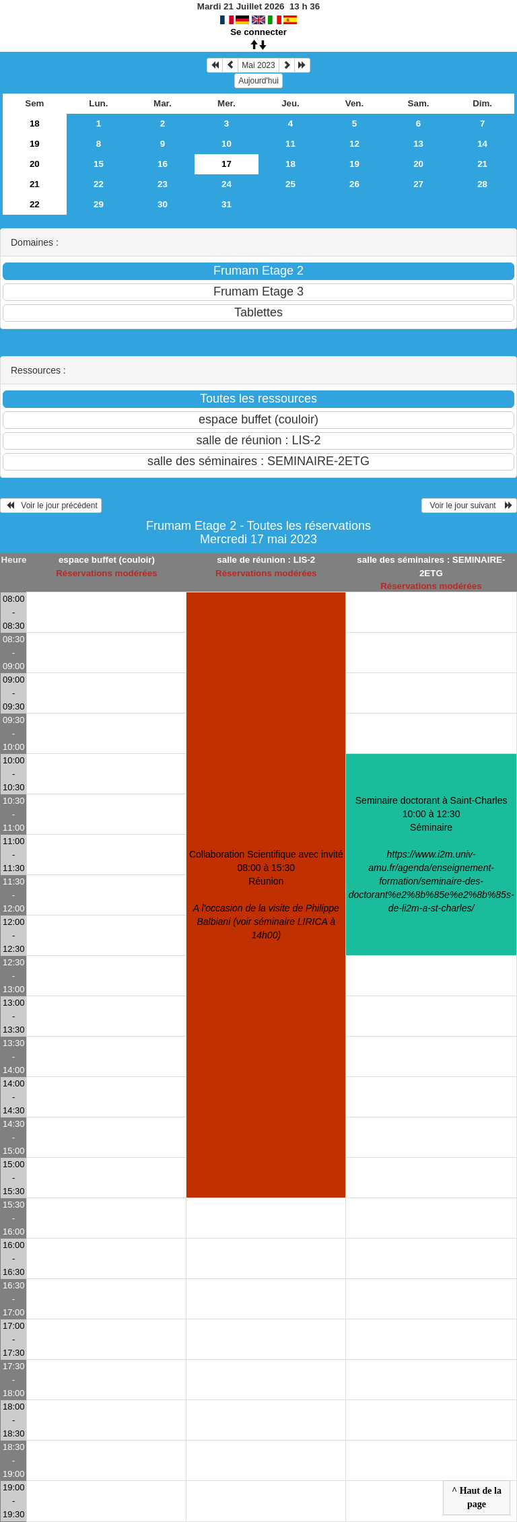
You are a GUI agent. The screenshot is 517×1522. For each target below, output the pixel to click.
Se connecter (258, 32)
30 (163, 204)
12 (354, 144)
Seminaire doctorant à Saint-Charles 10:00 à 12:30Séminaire (431, 854)
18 (35, 123)
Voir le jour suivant (469, 505)
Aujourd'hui (258, 80)
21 (482, 164)
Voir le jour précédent (51, 505)
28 (482, 184)
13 (418, 144)
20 (35, 164)
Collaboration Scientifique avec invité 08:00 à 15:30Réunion (266, 894)
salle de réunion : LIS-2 (266, 560)
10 (226, 144)
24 (226, 184)
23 (163, 184)
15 (99, 164)
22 (99, 184)
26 (354, 184)
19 (35, 144)
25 (290, 184)
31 (226, 204)
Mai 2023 (258, 65)
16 (163, 164)
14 (482, 144)
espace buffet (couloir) (107, 560)
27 (418, 184)
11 (290, 144)
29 (99, 204)
